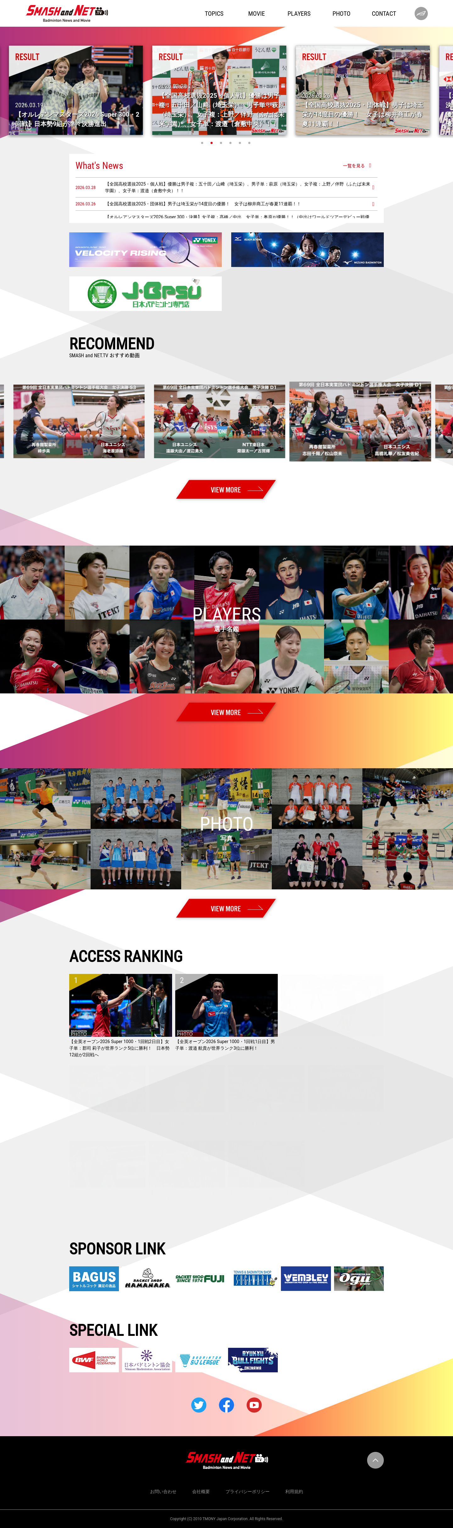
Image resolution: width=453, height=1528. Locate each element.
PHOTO (341, 13)
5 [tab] (241, 143)
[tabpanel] (226, 90)
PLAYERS (299, 13)
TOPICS (214, 13)
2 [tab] (212, 143)
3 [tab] (222, 143)
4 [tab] (231, 143)
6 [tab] (250, 143)
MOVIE (256, 13)
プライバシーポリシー (248, 1491)
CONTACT (384, 13)
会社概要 (201, 1491)
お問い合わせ (163, 1491)
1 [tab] (203, 143)
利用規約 (294, 1491)
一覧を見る (354, 165)
